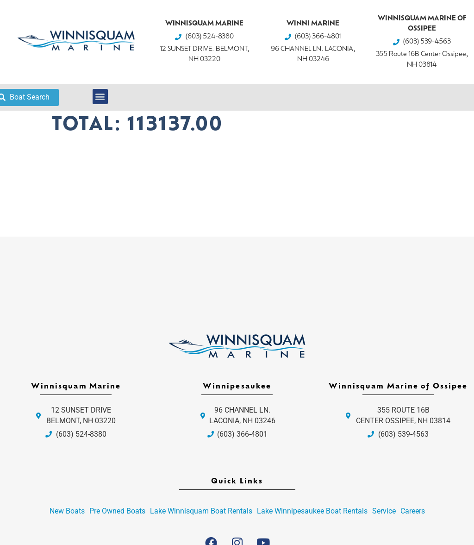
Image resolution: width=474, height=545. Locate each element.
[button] (100, 96)
